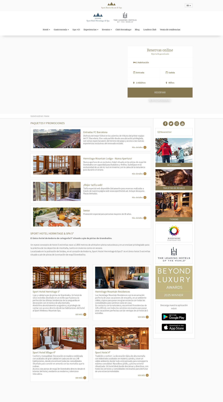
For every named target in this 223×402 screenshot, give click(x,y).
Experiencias (91, 29)
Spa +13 (76, 29)
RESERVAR (160, 92)
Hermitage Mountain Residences (112, 291)
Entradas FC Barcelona (95, 132)
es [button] (189, 5)
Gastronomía (61, 29)
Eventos (107, 29)
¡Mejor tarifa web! (93, 184)
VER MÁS (79, 314)
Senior (86, 210)
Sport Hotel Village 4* (44, 352)
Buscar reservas (160, 100)
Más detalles (137, 147)
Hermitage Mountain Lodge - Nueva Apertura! (107, 158)
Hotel (46, 29)
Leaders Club (149, 29)
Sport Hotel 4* (103, 352)
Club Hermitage (123, 29)
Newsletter (165, 132)
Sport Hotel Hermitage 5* (46, 291)
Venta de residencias (170, 29)
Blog (137, 29)
